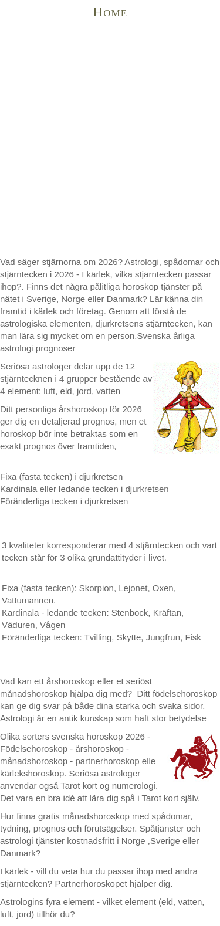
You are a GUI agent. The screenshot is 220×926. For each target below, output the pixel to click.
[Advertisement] (110, 140)
